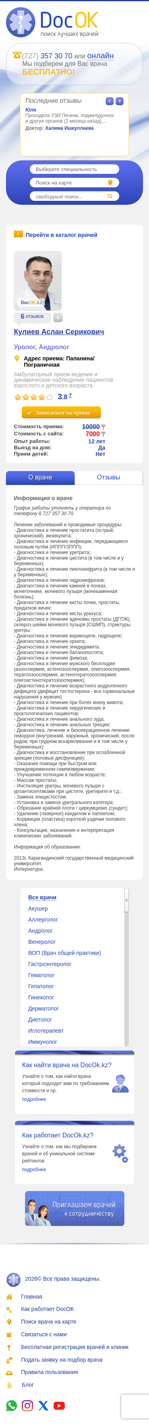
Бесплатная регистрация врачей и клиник (75, 1347)
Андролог (54, 347)
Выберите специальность (66, 169)
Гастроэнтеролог (50, 964)
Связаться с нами (44, 1334)
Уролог (24, 347)
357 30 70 (56, 56)
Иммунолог (42, 1042)
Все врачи (42, 897)
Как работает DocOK (47, 1309)
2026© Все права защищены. (53, 1279)
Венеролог (42, 942)
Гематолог (41, 975)
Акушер (38, 908)
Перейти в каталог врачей (61, 234)
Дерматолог (43, 1008)
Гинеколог (41, 997)
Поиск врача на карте (49, 1321)
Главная (31, 1296)
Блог (28, 1385)
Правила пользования (49, 1372)
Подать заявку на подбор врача (62, 1360)
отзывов (34, 316)
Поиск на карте (54, 183)
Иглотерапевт (46, 1031)
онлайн (100, 55)
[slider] (34, 397)
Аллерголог (43, 919)
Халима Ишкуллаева (69, 128)
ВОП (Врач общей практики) (64, 953)
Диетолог (40, 1019)
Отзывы (108, 477)
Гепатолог (41, 986)
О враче (40, 477)
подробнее (34, 1099)
